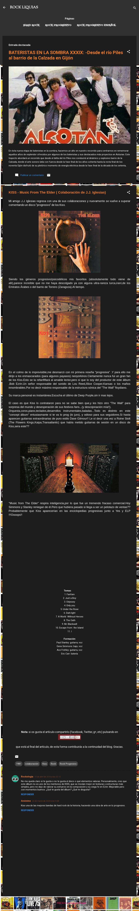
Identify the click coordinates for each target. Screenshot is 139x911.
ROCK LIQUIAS (24, 7)
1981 (18, 763)
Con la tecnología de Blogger (69, 903)
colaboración (31, 763)
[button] (128, 52)
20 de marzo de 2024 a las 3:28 (45, 801)
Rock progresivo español (96, 25)
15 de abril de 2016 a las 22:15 (47, 777)
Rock (53, 763)
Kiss (44, 763)
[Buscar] (135, 8)
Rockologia (27, 776)
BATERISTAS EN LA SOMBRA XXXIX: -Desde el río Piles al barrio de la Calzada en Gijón (66, 55)
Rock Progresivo (58, 25)
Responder (27, 794)
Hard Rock (31, 25)
